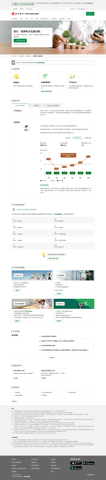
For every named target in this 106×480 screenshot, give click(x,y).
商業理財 (22, 9)
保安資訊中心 (34, 459)
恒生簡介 (14, 459)
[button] (93, 9)
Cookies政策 (22, 4)
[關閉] (93, 3)
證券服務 (28, 56)
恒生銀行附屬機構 (16, 462)
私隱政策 (16, 4)
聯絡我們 (14, 465)
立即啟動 (15, 378)
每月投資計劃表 (44, 185)
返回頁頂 (14, 401)
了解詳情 (43, 378)
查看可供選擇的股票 (46, 91)
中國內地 (72, 9)
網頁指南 (14, 471)
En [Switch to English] (87, 9)
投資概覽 (21, 56)
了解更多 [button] (17, 290)
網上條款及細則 (55, 468)
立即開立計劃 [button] (20, 40)
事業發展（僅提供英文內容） (19, 468)
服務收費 (33, 462)
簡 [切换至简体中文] (90, 9)
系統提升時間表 (35, 468)
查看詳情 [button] (58, 293)
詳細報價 (58, 214)
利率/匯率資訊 (35, 465)
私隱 (52, 471)
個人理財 (15, 9)
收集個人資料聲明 (30, 4)
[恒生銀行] (26, 13)
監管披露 (53, 465)
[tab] (20, 105)
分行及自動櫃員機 (80, 9)
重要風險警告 (41, 62)
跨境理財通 (29, 9)
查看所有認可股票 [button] (53, 258)
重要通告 (53, 462)
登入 (91, 14)
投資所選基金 (28, 311)
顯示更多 (51, 357)
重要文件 (53, 459)
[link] (27, 476)
